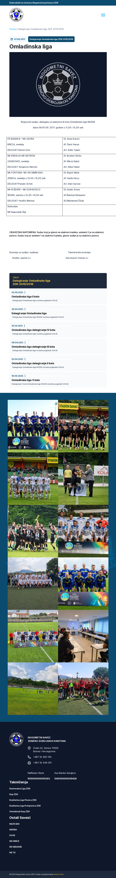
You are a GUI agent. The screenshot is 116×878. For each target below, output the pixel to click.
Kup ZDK (13, 794)
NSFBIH (13, 829)
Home (12, 29)
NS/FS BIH (14, 824)
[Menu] (103, 15)
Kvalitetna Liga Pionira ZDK (23, 800)
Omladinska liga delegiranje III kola (33, 346)
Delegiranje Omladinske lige (29, 313)
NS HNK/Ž (14, 841)
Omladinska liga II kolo (25, 296)
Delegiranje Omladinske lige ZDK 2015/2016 (41, 29)
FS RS (12, 835)
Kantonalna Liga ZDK (19, 788)
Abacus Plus (59, 874)
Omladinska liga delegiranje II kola (33, 363)
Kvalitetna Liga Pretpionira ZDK (25, 806)
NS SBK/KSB (15, 847)
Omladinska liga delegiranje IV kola (33, 329)
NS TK (12, 852)
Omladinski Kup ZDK (19, 811)
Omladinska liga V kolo (26, 380)
